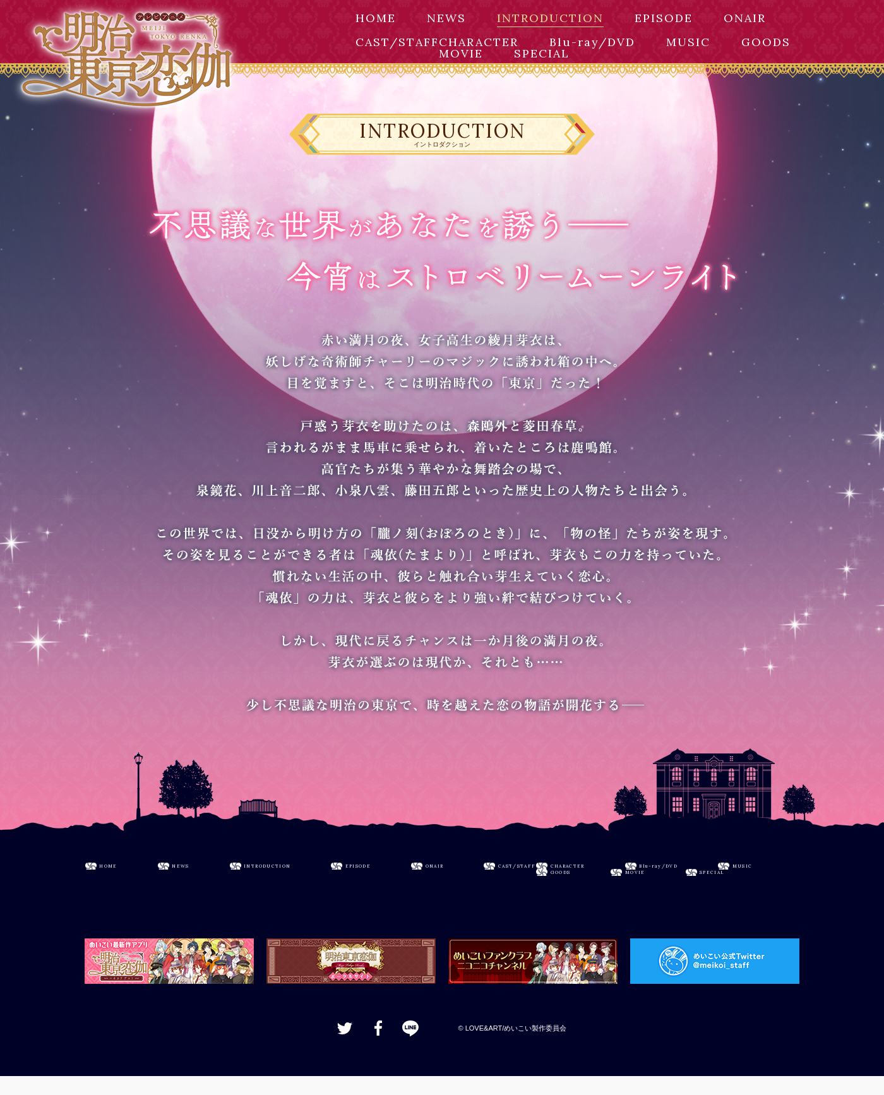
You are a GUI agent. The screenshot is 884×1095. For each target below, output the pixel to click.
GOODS (766, 42)
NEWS (446, 18)
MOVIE (461, 53)
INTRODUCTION (550, 18)
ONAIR (745, 18)
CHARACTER (478, 42)
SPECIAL (542, 53)
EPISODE (664, 18)
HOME (375, 18)
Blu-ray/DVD (592, 42)
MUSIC (688, 42)
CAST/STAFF (397, 42)
